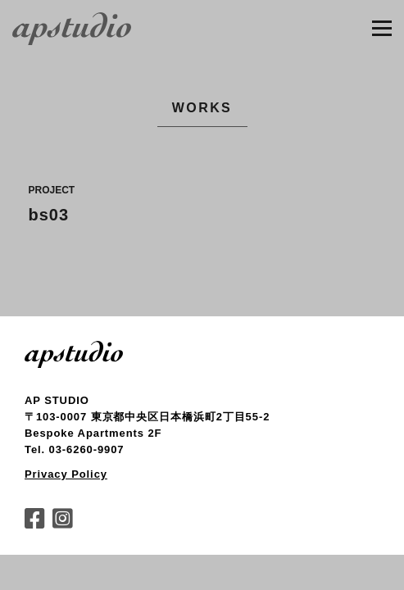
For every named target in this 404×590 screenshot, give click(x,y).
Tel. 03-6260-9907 (74, 449)
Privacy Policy (66, 474)
